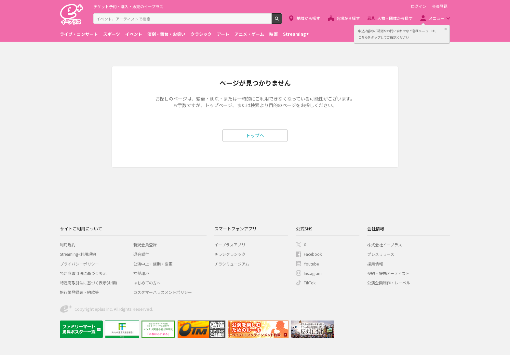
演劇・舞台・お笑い (166, 34)
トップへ (255, 135)
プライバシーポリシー (79, 263)
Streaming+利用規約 (78, 254)
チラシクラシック (230, 254)
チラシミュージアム (231, 263)
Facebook (313, 254)
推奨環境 (141, 273)
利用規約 (67, 244)
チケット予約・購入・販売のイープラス (128, 6)
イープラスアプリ (229, 244)
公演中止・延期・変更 (152, 263)
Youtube (311, 263)
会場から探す (348, 18)
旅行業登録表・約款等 (79, 292)
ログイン (418, 6)
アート (223, 34)
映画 (273, 34)
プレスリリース (380, 254)
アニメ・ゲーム (249, 34)
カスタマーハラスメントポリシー (162, 292)
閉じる (445, 29)
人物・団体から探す (394, 18)
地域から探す (308, 18)
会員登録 (440, 6)
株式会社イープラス (384, 244)
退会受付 (141, 254)
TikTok (309, 282)
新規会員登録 (145, 244)
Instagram (313, 273)
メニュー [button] (436, 18)
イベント (133, 34)
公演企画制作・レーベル (388, 282)
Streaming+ (296, 34)
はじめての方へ (147, 282)
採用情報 (375, 263)
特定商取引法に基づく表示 (83, 273)
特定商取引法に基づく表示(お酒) (88, 282)
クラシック (201, 34)
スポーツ (111, 34)
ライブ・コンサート (79, 34)
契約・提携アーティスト (388, 273)
